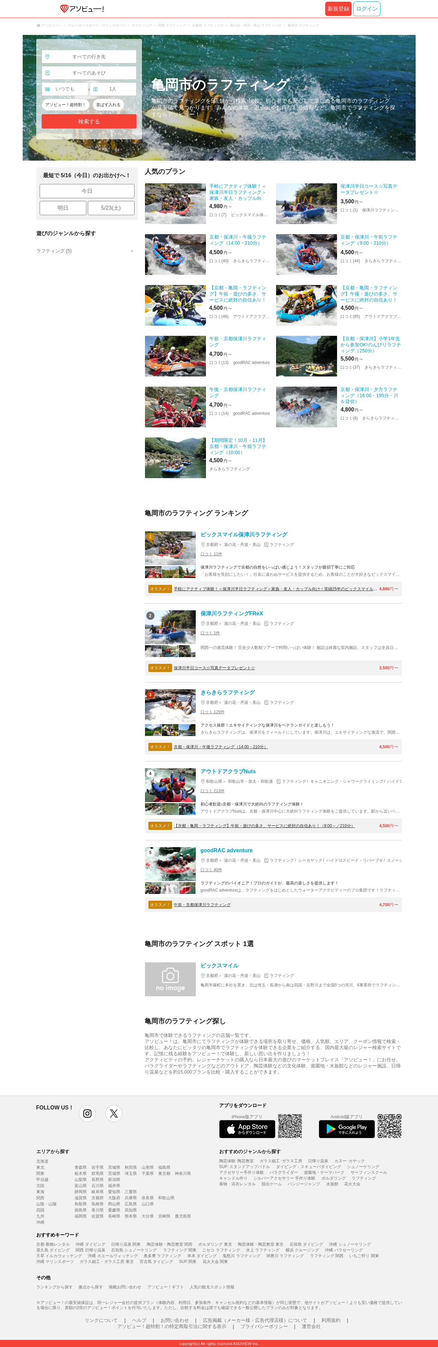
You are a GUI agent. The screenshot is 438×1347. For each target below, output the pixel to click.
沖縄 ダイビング (90, 1244)
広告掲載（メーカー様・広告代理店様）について (255, 1320)
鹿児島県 (183, 1216)
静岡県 (81, 1191)
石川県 (97, 1185)
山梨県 (81, 1179)
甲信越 (42, 1179)
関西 (40, 1198)
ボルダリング (333, 1178)
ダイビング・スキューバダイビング (308, 1166)
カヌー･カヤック (349, 1161)
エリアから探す (52, 1151)
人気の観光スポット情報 (212, 1287)
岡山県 (114, 1204)
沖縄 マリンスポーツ (55, 1261)
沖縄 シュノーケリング (350, 1244)
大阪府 (114, 1198)
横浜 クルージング (302, 1250)
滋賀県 (81, 1198)
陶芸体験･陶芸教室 (236, 1161)
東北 (40, 1167)
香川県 (97, 1210)
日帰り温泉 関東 (126, 1244)
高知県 (131, 1210)
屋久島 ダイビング (53, 1250)
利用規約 (330, 1320)
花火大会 (352, 1184)
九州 (40, 1216)
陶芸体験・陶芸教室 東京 (261, 1244)
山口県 (148, 1204)
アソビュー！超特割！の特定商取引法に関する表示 (171, 1326)
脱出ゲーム (272, 1184)
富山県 (81, 1185)
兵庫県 (131, 1198)
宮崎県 (164, 1216)
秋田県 (131, 1167)
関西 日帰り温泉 (90, 1250)
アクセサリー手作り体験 (241, 1172)
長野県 (97, 1179)
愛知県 (114, 1191)
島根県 (97, 1204)
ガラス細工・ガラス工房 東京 (106, 1261)
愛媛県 (114, 1210)
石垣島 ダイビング (306, 1244)
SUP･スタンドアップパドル (244, 1166)
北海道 (42, 1161)
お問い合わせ (175, 1320)
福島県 (164, 1167)
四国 (40, 1210)
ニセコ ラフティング (221, 1250)
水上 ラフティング (262, 1250)
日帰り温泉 (318, 1161)
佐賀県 (97, 1216)
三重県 (131, 1191)
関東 (40, 1173)
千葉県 (148, 1173)
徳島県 (81, 1210)
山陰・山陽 (46, 1204)
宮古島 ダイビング (156, 1261)
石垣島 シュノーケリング (134, 1250)
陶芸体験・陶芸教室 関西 (169, 1244)
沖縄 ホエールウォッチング (113, 1255)
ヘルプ (139, 1320)
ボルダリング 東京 (215, 1244)
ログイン (367, 9)
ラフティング (364, 1178)
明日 (63, 208)
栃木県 (81, 1173)
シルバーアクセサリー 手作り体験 (284, 1178)
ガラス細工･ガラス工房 (280, 1161)
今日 (87, 191)
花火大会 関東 (215, 1261)
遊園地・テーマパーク (324, 1172)
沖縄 (40, 1222)
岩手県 (97, 1167)
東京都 (164, 1173)
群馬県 (97, 1173)
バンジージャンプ (304, 1184)
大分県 (148, 1216)
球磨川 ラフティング (285, 1255)
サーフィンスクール (369, 1172)
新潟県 (114, 1179)
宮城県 (114, 1167)
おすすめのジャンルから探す (250, 1151)
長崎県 (114, 1216)
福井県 (114, 1185)
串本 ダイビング (202, 1255)
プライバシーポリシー (264, 1326)
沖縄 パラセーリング (343, 1250)
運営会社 (311, 1326)
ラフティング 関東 (179, 1250)
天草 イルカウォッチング (59, 1255)
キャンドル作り (233, 1178)
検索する (89, 121)
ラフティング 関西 (326, 1255)
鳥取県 (81, 1204)
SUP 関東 (188, 1261)
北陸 (40, 1185)
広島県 (131, 1204)
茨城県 (114, 1173)
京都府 (97, 1198)
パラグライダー (284, 1172)
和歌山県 (166, 1198)
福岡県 (81, 1216)
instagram (87, 1113)
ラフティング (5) (54, 250)
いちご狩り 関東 (364, 1255)
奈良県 (148, 1198)
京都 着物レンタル (53, 1244)
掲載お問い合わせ (125, 1287)
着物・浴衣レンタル (237, 1184)
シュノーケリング (363, 1166)
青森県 (81, 1167)
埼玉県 (131, 1173)
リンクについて (101, 1320)
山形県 (148, 1167)
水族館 (332, 1184)
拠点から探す (91, 1287)
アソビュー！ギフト (165, 1287)
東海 (40, 1191)
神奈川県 (183, 1173)
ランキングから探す (54, 1287)
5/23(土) (111, 208)
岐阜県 (97, 1191)
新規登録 (338, 9)
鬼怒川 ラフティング (241, 1255)
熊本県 (131, 1216)
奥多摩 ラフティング (162, 1255)
